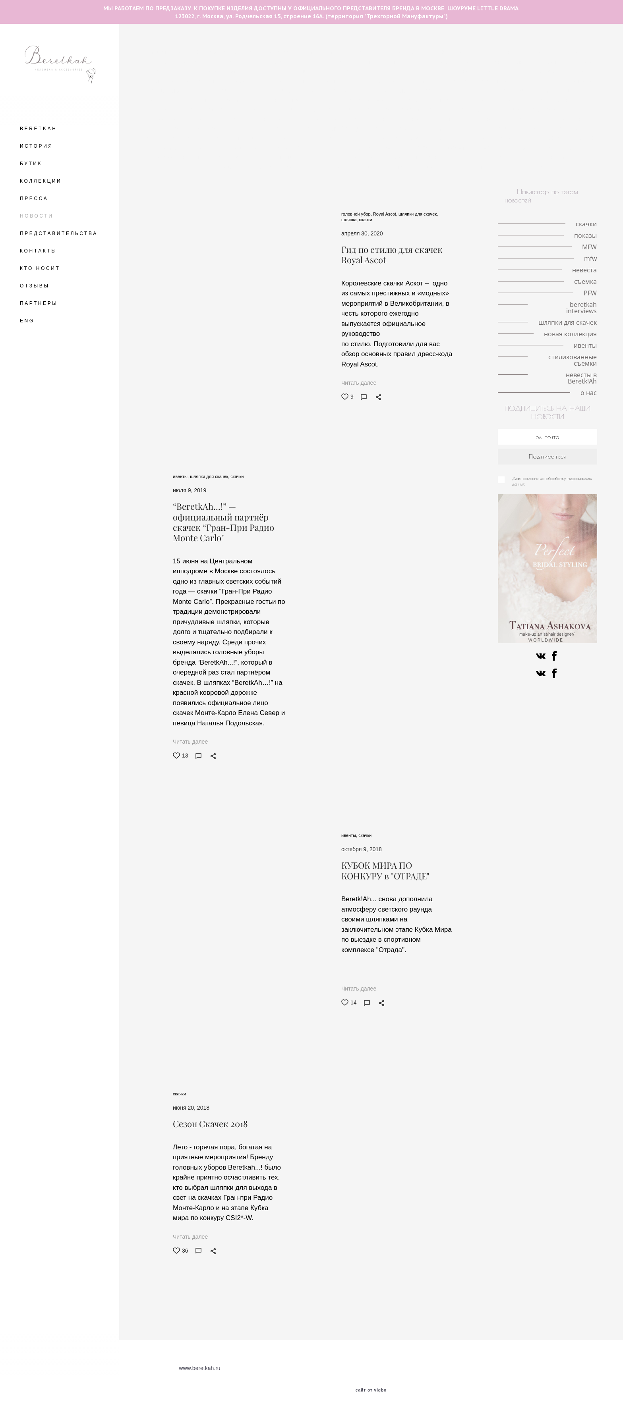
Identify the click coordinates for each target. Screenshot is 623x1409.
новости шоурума (222, 100)
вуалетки (459, 148)
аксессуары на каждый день (184, 119)
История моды (436, 128)
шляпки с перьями (536, 62)
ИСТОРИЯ (36, 146)
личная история (481, 62)
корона (514, 71)
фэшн (234, 128)
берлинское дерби (171, 138)
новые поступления (329, 167)
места (158, 62)
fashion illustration (457, 52)
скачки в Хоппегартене (548, 128)
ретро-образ (390, 128)
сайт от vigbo (371, 1390)
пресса (476, 157)
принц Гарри (213, 90)
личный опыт (575, 100)
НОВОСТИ (36, 216)
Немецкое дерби (487, 128)
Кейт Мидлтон (499, 81)
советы (307, 128)
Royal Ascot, (386, 214)
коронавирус (486, 119)
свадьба (412, 100)
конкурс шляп (224, 138)
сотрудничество (350, 109)
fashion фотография (234, 109)
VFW (182, 100)
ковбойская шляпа (357, 157)
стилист (512, 109)
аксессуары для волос (347, 62)
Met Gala (546, 71)
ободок (241, 119)
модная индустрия (294, 109)
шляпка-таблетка (327, 90)
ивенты (375, 167)
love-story (189, 62)
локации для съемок (531, 90)
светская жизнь (316, 119)
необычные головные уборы (527, 52)
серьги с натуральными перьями (402, 90)
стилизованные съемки (425, 167)
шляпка (222, 62)
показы (356, 81)
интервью (273, 119)
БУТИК (31, 163)
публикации (528, 119)
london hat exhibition (444, 81)
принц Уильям (167, 90)
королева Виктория (522, 100)
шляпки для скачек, (418, 214)
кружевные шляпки (470, 71)
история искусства (276, 138)
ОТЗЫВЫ (35, 286)
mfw (460, 90)
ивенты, (181, 476)
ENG (27, 321)
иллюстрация (420, 148)
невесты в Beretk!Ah (492, 167)
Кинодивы (400, 62)
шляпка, (350, 219)
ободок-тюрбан (367, 119)
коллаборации (345, 128)
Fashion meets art (400, 138)
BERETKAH (38, 128)
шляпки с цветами (218, 71)
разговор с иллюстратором (301, 52)
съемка (206, 128)
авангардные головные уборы (385, 52)
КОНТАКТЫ (38, 251)
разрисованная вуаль (338, 138)
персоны (493, 148)
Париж (485, 90)
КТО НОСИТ (40, 268)
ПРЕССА (34, 198)
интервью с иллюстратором (300, 81)
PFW (439, 138)
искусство (508, 157)
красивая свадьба (278, 100)
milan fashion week (410, 71)
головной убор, (357, 214)
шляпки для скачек (222, 157)
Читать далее (358, 383)
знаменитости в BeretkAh (413, 109)
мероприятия (473, 109)
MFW (286, 90)
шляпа (575, 90)
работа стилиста (553, 109)
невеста (444, 100)
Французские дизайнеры (286, 148)
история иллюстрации (347, 71)
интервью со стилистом (428, 119)
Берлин (583, 52)
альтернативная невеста (424, 157)
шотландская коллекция (361, 148)
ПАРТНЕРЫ (39, 303)
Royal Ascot (254, 90)
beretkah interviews (220, 148)
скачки (251, 62)
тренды (155, 100)
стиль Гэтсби (269, 128)
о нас (535, 167)
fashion (554, 138)
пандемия (437, 62)
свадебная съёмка (367, 100)
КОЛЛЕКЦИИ (41, 181)
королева (241, 81)
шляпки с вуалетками (280, 71)
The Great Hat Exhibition (224, 52)
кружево (476, 100)
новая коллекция (270, 167)
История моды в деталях (560, 81)
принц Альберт (178, 109)
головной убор (289, 62)
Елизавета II (392, 81)
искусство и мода (554, 157)
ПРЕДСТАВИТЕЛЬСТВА (59, 233)
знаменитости (533, 148)
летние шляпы (164, 52)
